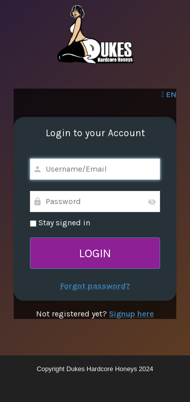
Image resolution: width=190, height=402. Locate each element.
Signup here (131, 313)
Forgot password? (95, 286)
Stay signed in (60, 222)
